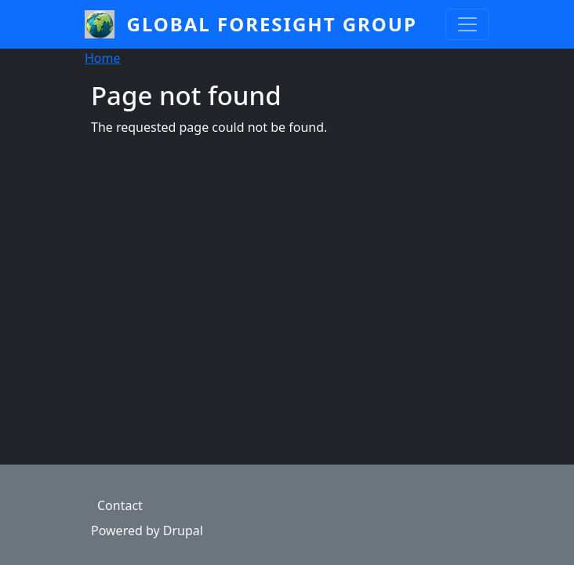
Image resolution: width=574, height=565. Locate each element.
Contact (120, 505)
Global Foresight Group (272, 24)
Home (103, 58)
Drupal (183, 530)
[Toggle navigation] (467, 24)
